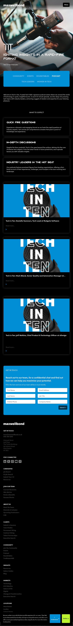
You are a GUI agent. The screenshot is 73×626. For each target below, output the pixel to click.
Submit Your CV (8, 477)
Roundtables (42, 76)
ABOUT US (7, 504)
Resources (7, 479)
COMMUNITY (8, 545)
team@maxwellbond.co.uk (12, 434)
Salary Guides (8, 571)
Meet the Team (8, 507)
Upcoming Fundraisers (11, 512)
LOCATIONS (7, 603)
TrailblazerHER (8, 558)
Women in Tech (44, 81)
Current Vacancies (9, 489)
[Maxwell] (13, 423)
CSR (4, 515)
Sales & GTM (7, 589)
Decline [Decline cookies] (65, 618)
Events (30, 76)
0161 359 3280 (8, 436)
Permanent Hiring (9, 530)
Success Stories (8, 497)
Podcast (56, 76)
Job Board (6, 472)
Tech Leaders (28, 81)
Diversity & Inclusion (10, 510)
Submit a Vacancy (9, 525)
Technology (7, 583)
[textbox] (20, 390)
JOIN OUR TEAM (9, 486)
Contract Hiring (8, 533)
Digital (5, 591)
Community (18, 76)
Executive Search (9, 538)
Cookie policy (7, 622)
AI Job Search (8, 474)
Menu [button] (66, 5)
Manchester (7, 606)
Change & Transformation (12, 594)
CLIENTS (6, 522)
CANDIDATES (7, 469)
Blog (5, 573)
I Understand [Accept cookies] (54, 618)
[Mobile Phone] (20, 402)
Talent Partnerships (10, 535)
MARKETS (6, 580)
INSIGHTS (6, 565)
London (6, 609)
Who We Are (7, 492)
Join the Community (10, 548)
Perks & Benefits (9, 495)
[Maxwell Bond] (13, 4)
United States (8, 611)
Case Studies (7, 528)
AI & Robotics (8, 586)
